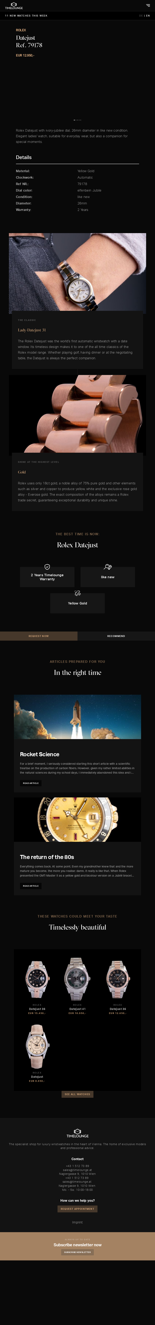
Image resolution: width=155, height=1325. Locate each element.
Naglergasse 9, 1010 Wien (77, 1238)
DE (141, 15)
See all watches (77, 1158)
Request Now (39, 700)
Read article (31, 847)
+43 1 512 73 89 (77, 1230)
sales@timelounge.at (77, 1234)
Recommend (116, 700)
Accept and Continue (70, 1320)
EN (148, 15)
